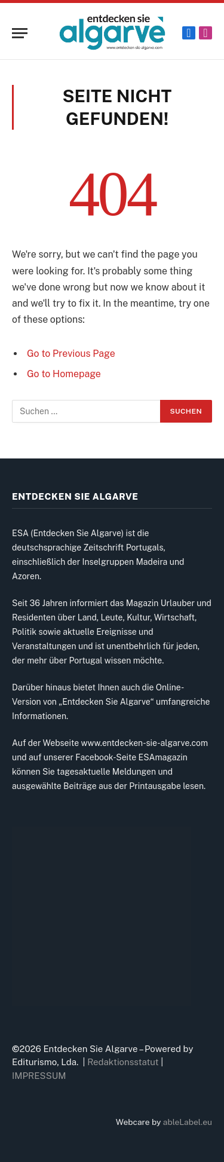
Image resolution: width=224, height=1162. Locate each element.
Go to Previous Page (71, 353)
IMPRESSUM (39, 1076)
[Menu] (19, 33)
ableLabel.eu (187, 1122)
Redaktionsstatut (123, 1062)
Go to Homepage (64, 374)
